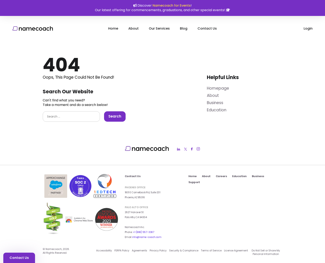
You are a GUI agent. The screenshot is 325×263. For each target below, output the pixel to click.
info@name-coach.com (146, 237)
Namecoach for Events (172, 5)
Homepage (218, 88)
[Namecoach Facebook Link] (192, 149)
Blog (183, 28)
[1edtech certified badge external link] (104, 196)
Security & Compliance (183, 250)
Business (215, 103)
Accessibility (104, 250)
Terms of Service (211, 250)
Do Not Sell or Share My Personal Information (266, 252)
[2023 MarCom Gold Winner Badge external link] (53, 235)
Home (113, 28)
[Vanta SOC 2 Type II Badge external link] (80, 196)
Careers (221, 176)
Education (216, 110)
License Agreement (236, 250)
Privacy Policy (158, 250)
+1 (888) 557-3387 (143, 232)
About (133, 28)
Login (308, 28)
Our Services (159, 28)
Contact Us (207, 28)
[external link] (79, 223)
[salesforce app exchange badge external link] (55, 196)
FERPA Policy (121, 250)
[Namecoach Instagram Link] (198, 149)
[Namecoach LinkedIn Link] (178, 149)
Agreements (139, 250)
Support (194, 182)
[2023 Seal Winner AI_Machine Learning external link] (106, 229)
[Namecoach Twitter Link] (185, 149)
